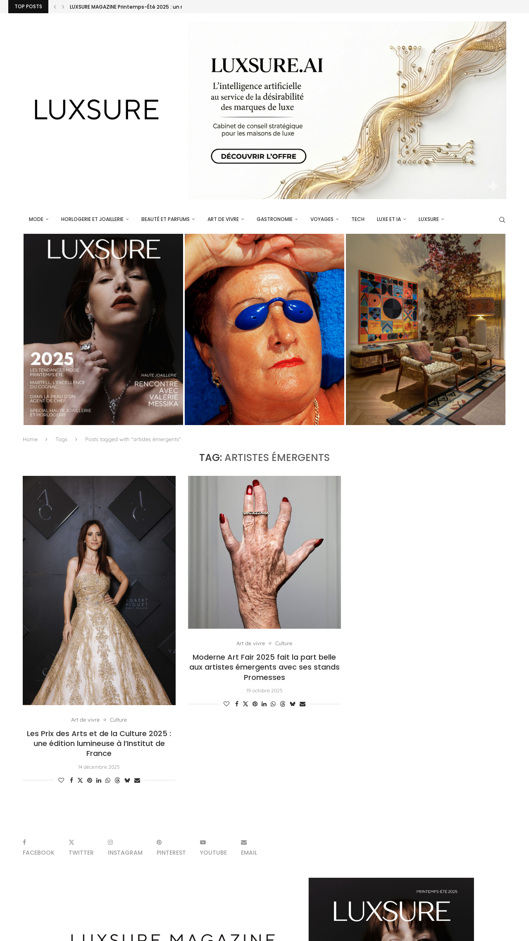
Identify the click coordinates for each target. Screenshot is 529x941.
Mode (36, 219)
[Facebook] (39, 847)
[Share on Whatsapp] (107, 780)
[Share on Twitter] (80, 780)
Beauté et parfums (165, 219)
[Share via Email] (137, 780)
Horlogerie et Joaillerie (92, 219)
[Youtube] (213, 847)
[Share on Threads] (117, 780)
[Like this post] (61, 780)
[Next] (63, 6)
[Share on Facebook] (71, 780)
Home (30, 439)
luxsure (429, 219)
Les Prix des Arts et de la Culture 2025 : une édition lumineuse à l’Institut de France (99, 743)
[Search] (502, 220)
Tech (358, 219)
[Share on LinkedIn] (98, 780)
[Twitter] (81, 847)
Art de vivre (223, 219)
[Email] (249, 847)
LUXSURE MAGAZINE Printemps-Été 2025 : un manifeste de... (144, 6)
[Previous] (55, 6)
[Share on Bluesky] (127, 780)
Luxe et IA (389, 219)
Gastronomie (275, 219)
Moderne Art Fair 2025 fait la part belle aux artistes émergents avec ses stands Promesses (264, 667)
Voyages (322, 219)
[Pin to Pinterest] (89, 780)
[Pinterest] (171, 847)
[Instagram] (125, 847)
